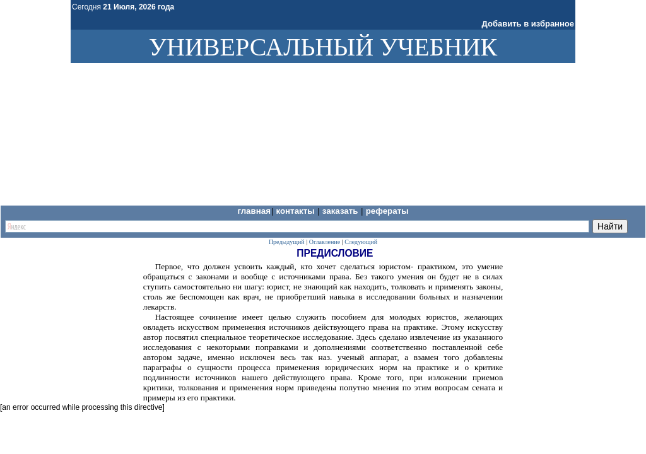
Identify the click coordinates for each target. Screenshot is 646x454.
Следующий (360, 241)
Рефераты (387, 211)
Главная (254, 211)
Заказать (341, 211)
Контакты (296, 211)
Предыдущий (287, 241)
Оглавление (324, 241)
